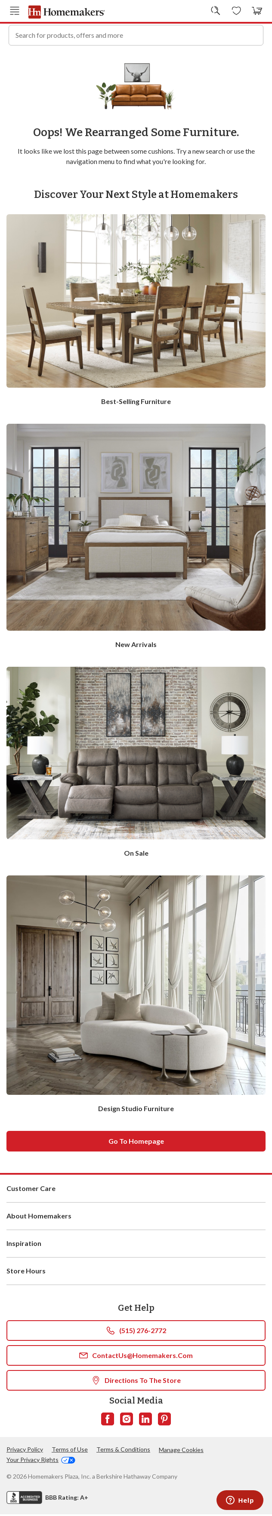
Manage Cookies (181, 1451)
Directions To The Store (136, 1382)
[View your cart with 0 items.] (257, 10)
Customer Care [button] (136, 1190)
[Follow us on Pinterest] (164, 1420)
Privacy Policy (24, 1451)
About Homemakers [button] (136, 1217)
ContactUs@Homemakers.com (136, 1357)
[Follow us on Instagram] (126, 1420)
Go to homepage (136, 1143)
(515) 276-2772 (136, 1332)
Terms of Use (70, 1451)
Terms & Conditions (123, 1451)
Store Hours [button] (136, 1272)
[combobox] (136, 34)
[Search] (253, 34)
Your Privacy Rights (40, 1461)
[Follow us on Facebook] (107, 1420)
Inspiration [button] (136, 1245)
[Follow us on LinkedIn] (145, 1420)
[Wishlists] (236, 10)
